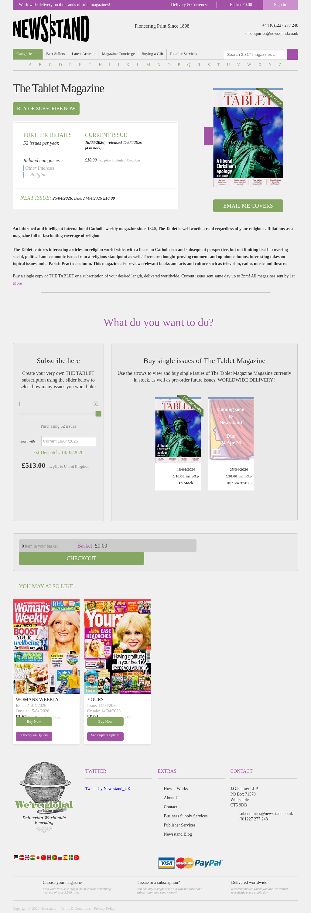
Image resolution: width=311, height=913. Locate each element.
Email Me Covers (248, 206)
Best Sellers (55, 53)
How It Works (176, 776)
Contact (170, 794)
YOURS (95, 686)
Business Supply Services (186, 803)
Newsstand (48, 896)
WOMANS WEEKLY (37, 686)
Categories (24, 53)
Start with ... (29, 441)
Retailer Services (184, 53)
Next (208, 136)
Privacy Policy (104, 896)
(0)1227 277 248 (253, 806)
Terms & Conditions (76, 896)
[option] (248, 137)
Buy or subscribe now (46, 108)
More (17, 283)
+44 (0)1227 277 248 (280, 25)
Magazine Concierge (118, 53)
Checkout (252, 546)
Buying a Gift (153, 53)
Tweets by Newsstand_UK (108, 776)
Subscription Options (30, 723)
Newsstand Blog (178, 821)
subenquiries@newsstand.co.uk (271, 33)
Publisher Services (180, 812)
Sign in (280, 4)
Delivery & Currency (189, 4)
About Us (172, 785)
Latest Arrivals (83, 53)
